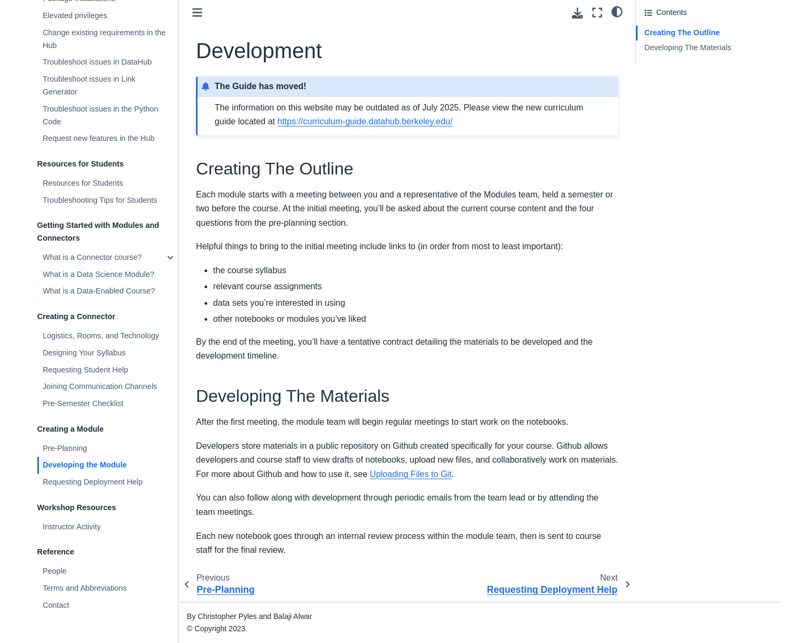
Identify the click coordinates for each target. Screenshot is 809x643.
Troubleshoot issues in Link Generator (89, 85)
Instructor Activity (72, 526)
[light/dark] (617, 11)
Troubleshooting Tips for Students (100, 200)
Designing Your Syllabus (84, 352)
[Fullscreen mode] (597, 12)
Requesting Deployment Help (93, 482)
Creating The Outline (682, 32)
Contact (56, 605)
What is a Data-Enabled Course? (99, 291)
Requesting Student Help (85, 370)
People (55, 571)
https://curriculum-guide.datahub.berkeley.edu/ (365, 121)
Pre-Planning (65, 448)
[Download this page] (577, 13)
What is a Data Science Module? (98, 274)
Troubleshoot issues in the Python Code (100, 115)
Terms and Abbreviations (85, 588)
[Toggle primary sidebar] (197, 12)
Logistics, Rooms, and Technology (101, 335)
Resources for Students (83, 183)
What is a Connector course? (92, 257)
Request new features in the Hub (99, 138)
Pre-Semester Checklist (83, 403)
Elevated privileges (75, 15)
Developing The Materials (688, 47)
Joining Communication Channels (100, 386)
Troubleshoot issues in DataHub (97, 62)
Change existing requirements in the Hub (104, 39)
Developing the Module (85, 465)
